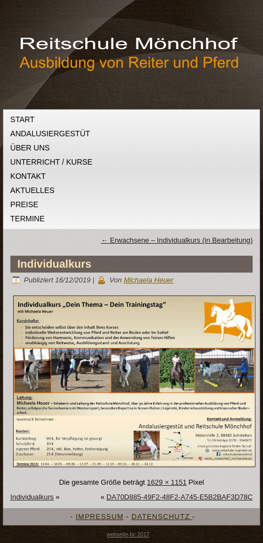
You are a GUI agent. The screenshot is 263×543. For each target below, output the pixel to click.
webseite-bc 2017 (127, 535)
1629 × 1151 (167, 482)
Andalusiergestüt (50, 133)
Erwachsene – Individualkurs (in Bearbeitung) (177, 240)
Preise (24, 204)
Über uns (30, 147)
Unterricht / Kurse (51, 162)
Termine (27, 218)
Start (22, 119)
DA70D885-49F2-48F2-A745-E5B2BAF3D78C (179, 497)
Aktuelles (32, 190)
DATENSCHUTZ (162, 516)
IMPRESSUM (100, 516)
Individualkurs (54, 264)
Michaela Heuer (149, 280)
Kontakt (28, 176)
